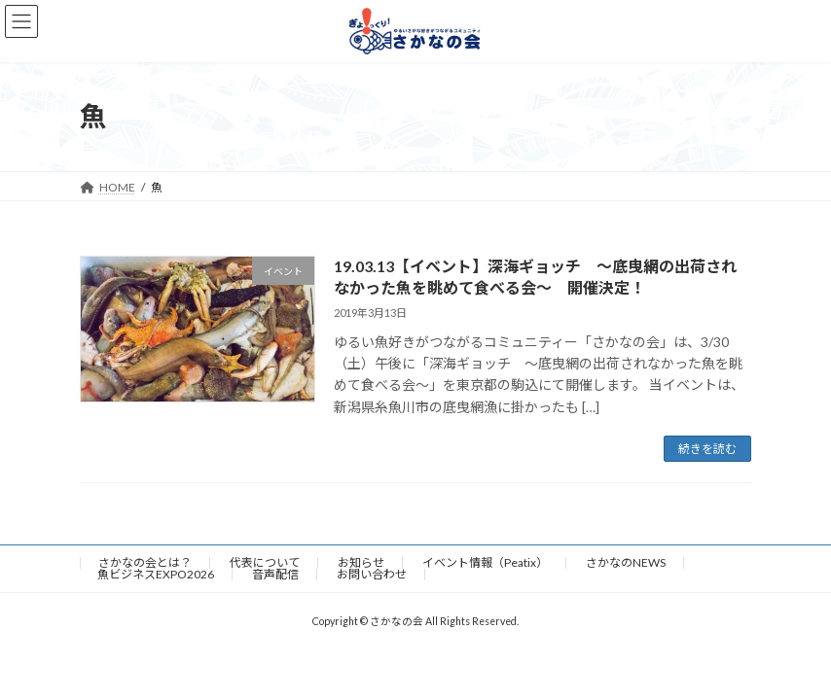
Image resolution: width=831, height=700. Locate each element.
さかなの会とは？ (145, 562)
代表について (265, 562)
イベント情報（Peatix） (485, 562)
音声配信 (275, 574)
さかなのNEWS (626, 562)
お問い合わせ (372, 574)
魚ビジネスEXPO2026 (155, 574)
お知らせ (361, 562)
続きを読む (707, 448)
